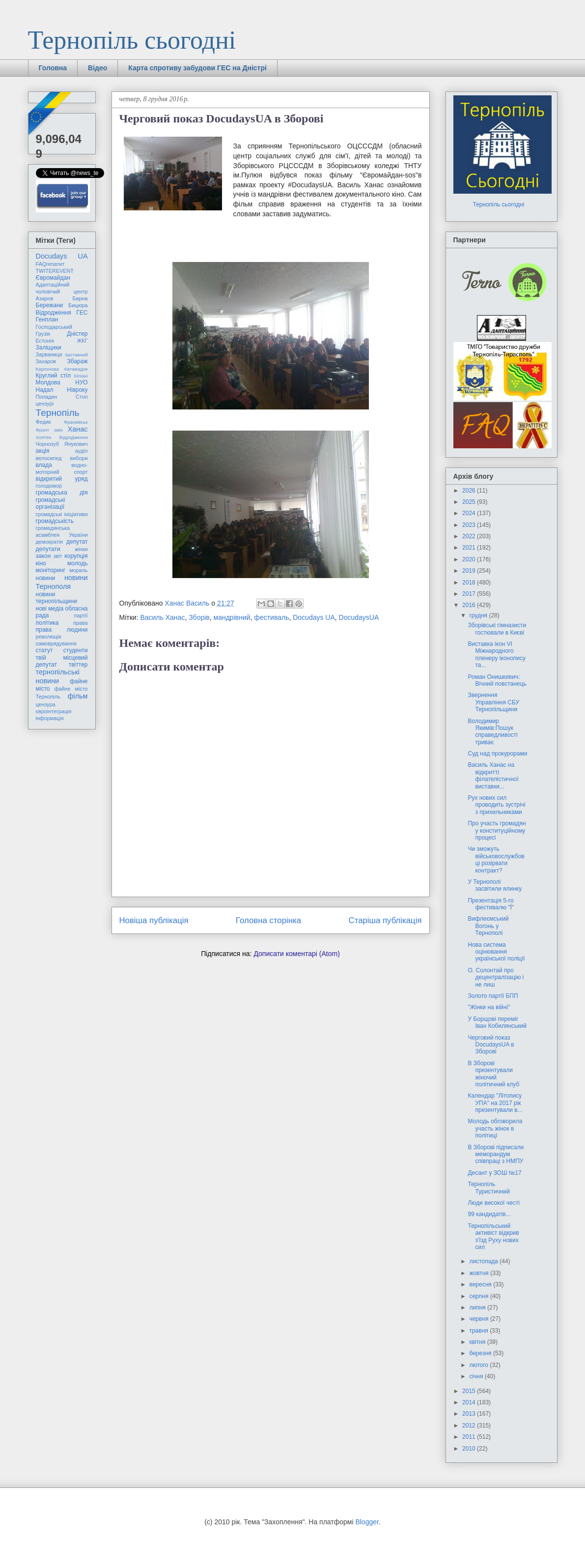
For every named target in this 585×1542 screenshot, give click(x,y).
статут (44, 650)
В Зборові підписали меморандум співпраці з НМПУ (496, 1154)
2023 (469, 525)
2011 (469, 1436)
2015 (469, 1391)
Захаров (46, 361)
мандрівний (232, 617)
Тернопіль (58, 412)
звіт (58, 556)
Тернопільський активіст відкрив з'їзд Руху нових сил (493, 1236)
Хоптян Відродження (62, 437)
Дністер (77, 333)
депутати (48, 549)
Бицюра (77, 305)
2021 (469, 547)
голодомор (49, 486)
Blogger (366, 1522)
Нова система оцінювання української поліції (496, 951)
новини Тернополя (62, 582)
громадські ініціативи (62, 514)
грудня (479, 615)
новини (46, 578)
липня (478, 1307)
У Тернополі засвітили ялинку (495, 885)
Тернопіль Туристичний (488, 1187)
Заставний (76, 354)
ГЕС (81, 312)
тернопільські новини (58, 676)
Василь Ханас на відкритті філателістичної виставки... (493, 775)
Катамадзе (76, 369)
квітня (478, 1341)
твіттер (78, 664)
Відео (97, 68)
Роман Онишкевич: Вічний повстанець (497, 680)
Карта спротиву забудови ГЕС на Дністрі (197, 68)
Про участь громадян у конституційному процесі (497, 830)
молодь (77, 563)
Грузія (43, 334)
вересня (481, 1284)
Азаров (45, 298)
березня (481, 1353)
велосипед (49, 458)
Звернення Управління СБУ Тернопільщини (493, 702)
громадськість (55, 521)
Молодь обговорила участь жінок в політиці (495, 1128)
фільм (78, 696)
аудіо (81, 451)
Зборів (199, 617)
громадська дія (62, 492)
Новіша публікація (154, 920)
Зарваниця (49, 354)
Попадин (46, 397)
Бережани (49, 305)
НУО (81, 382)
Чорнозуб (47, 444)
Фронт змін (49, 430)
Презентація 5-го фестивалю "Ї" (491, 904)
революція (48, 637)
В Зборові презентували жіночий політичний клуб (493, 1074)
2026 (469, 490)
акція (43, 450)
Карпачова (47, 369)
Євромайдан (53, 277)
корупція (75, 556)
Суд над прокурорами (497, 753)
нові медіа (50, 608)
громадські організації (50, 503)
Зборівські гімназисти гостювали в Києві (497, 629)
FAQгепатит (50, 264)
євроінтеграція (54, 711)
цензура (46, 704)
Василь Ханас (162, 617)
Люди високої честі (493, 1202)
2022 (469, 536)
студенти (75, 650)
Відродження (53, 312)
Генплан (47, 319)
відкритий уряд (62, 478)
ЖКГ (82, 341)
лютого (479, 1365)
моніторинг (51, 570)
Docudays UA (314, 617)
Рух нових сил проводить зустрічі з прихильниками (496, 804)
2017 (469, 593)
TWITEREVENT (55, 271)
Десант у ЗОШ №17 (494, 1172)
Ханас (78, 429)
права (80, 623)
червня (479, 1318)
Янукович (75, 444)
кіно (41, 563)
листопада (484, 1261)
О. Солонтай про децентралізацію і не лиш (496, 977)
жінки (81, 549)
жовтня (479, 1273)
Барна (79, 298)
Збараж (77, 361)
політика (47, 622)
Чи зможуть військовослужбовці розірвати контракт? (496, 859)
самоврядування (56, 643)
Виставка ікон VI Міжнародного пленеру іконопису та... (497, 654)
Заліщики (48, 347)
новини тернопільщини (56, 598)
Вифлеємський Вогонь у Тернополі (488, 925)
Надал (45, 389)
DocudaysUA (359, 617)
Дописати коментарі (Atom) (296, 954)
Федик (43, 422)
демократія (49, 542)
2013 (469, 1413)
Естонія (45, 341)
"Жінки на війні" (489, 1007)
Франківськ (76, 422)
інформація (50, 718)
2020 (469, 559)
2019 (469, 570)
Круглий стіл (53, 375)
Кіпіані (81, 375)
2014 (469, 1402)
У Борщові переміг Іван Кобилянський (497, 1022)
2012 (469, 1425)
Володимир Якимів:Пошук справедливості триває (492, 732)
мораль (78, 570)
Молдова (48, 382)
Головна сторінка (268, 920)
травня (479, 1330)
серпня (479, 1296)
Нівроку (77, 389)
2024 (469, 513)
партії (81, 615)
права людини (62, 629)
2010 (469, 1448)
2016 (469, 605)
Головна (53, 68)
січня (476, 1376)
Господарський (54, 327)
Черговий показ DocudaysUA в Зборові (491, 1044)
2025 (469, 501)
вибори (79, 458)
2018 (469, 582)
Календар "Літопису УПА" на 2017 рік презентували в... (495, 1102)
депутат (76, 541)
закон (43, 556)
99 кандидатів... (489, 1214)
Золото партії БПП (493, 995)
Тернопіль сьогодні (132, 40)
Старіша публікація (385, 920)
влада (44, 465)
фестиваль (271, 617)
